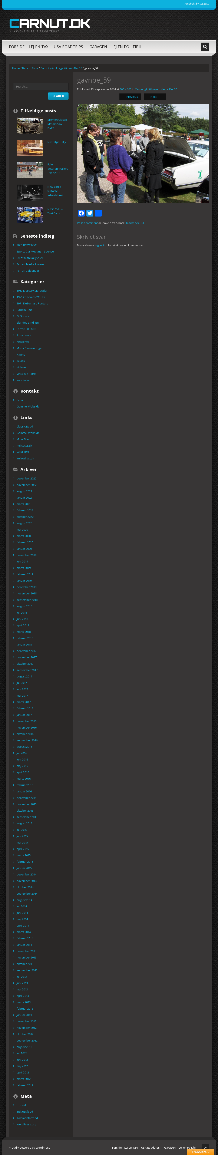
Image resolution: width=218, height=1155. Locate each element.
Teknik (21, 361)
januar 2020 (24, 549)
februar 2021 (25, 510)
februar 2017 (25, 708)
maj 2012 (22, 1066)
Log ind (21, 1105)
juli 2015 (22, 830)
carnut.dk (49, 23)
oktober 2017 (25, 664)
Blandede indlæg (28, 322)
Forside (16, 46)
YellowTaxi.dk (25, 458)
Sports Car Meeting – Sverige (35, 251)
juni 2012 (22, 1060)
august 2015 (24, 823)
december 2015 (26, 798)
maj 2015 (22, 842)
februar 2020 (25, 542)
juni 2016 (22, 759)
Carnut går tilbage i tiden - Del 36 (61, 68)
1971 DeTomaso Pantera (32, 303)
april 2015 (23, 849)
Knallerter (23, 342)
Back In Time (30, 68)
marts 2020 (24, 536)
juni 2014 (22, 913)
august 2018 (24, 606)
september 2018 (27, 600)
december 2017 (26, 651)
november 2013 (27, 957)
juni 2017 (22, 689)
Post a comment (87, 223)
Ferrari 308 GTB (26, 329)
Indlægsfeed (25, 1111)
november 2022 (27, 485)
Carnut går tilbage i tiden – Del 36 (156, 89)
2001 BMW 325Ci (27, 245)
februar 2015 (25, 862)
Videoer (22, 367)
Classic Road (25, 426)
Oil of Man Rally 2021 (30, 258)
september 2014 (27, 893)
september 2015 (27, 817)
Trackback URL (135, 223)
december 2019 (26, 555)
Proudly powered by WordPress (29, 1147)
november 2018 (27, 593)
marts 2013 (24, 1002)
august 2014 (24, 900)
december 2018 (26, 587)
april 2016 (23, 772)
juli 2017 (22, 683)
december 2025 (26, 478)
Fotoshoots (24, 335)
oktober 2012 (25, 1034)
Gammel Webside (28, 406)
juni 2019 (22, 561)
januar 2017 (24, 715)
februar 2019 (25, 574)
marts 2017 (24, 702)
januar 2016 (24, 791)
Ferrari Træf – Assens (30, 264)
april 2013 (23, 996)
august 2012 (24, 1047)
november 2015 (27, 804)
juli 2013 (22, 977)
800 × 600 (125, 89)
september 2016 (27, 740)
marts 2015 (24, 855)
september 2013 (27, 970)
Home (16, 68)
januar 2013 (24, 1015)
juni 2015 (22, 836)
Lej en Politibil (126, 46)
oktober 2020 (25, 517)
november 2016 (27, 727)
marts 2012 (24, 1079)
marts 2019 (24, 568)
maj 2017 (22, 695)
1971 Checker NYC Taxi (31, 297)
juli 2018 (22, 612)
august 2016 (24, 747)
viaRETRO (23, 452)
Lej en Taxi (39, 46)
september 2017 (27, 670)
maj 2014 (22, 919)
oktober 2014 (25, 887)
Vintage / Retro (26, 374)
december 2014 (26, 874)
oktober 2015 (25, 810)
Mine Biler (23, 439)
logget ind (101, 245)
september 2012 (27, 1040)
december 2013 (26, 951)
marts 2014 (24, 932)
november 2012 (27, 1028)
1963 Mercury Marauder (32, 291)
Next (155, 97)
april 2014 (23, 925)
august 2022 (24, 491)
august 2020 (24, 523)
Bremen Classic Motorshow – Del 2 (57, 124)
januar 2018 (24, 644)
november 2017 (27, 657)
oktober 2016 (25, 734)
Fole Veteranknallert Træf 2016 (57, 168)
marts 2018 (24, 632)
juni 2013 (22, 983)
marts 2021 (24, 504)
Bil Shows (23, 316)
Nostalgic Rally (56, 142)
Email (20, 400)
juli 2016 (22, 753)
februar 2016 (25, 785)
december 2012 (26, 1021)
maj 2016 (22, 766)
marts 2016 (24, 779)
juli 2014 (22, 906)
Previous (130, 97)
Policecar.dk (24, 446)
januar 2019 (24, 581)
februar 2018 (25, 638)
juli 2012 (22, 1053)
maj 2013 (22, 989)
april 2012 (23, 1072)
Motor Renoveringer (30, 348)
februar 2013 (25, 1008)
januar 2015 (24, 868)
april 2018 (23, 625)
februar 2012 (25, 1085)
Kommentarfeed (27, 1118)
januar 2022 (24, 497)
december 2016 (26, 721)
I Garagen (97, 46)
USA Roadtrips (68, 46)
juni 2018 (22, 619)
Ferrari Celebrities (28, 271)
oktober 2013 (25, 964)
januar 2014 (24, 945)
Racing (21, 354)
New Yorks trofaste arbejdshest (55, 191)
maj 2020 (22, 529)
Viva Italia (23, 380)
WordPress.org (26, 1124)
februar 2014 (25, 938)
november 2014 (27, 881)
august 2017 (24, 676)
